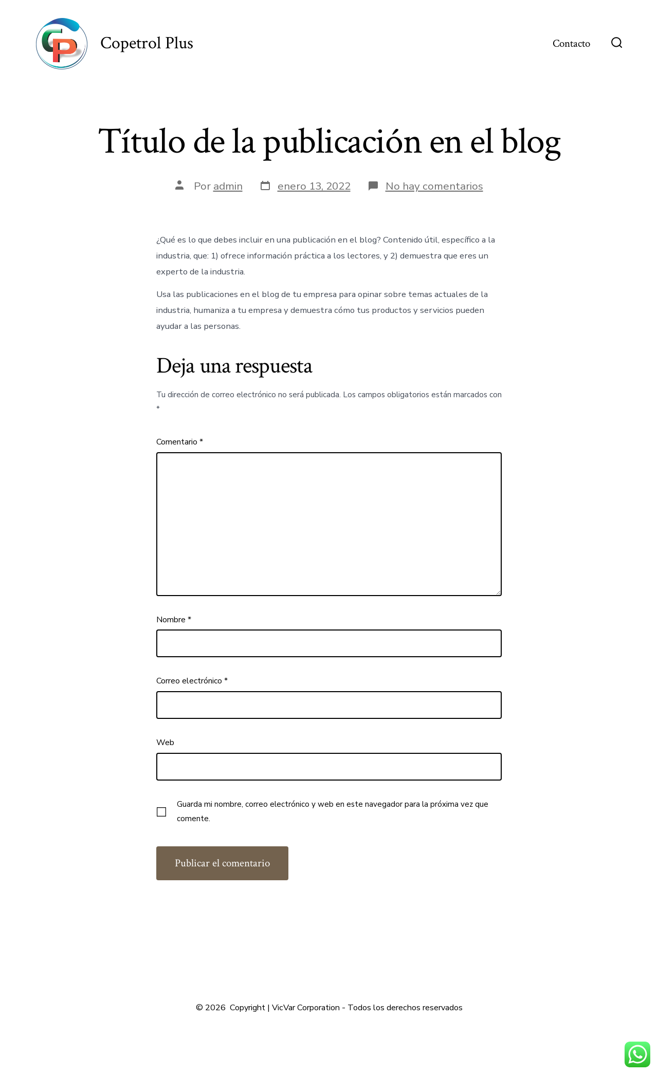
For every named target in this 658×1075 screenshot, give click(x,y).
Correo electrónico (192, 681)
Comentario (179, 442)
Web (165, 742)
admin (228, 186)
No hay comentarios (434, 186)
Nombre (173, 619)
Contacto (571, 43)
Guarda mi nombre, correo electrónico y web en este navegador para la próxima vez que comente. (332, 811)
